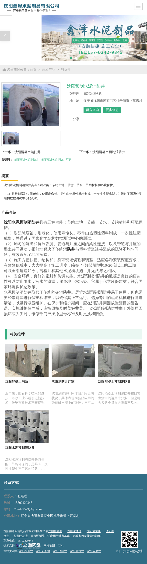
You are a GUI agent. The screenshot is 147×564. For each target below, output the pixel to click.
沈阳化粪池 (74, 531)
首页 (33, 69)
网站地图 (49, 545)
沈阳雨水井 (77, 551)
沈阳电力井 (21, 536)
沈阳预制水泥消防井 (26, 159)
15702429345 (23, 503)
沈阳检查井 (55, 531)
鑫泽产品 (48, 69)
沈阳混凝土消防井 (27, 152)
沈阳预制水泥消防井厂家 (56, 159)
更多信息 (112, 110)
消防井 (65, 69)
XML (61, 545)
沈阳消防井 (94, 531)
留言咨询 (92, 110)
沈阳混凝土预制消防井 (108, 152)
